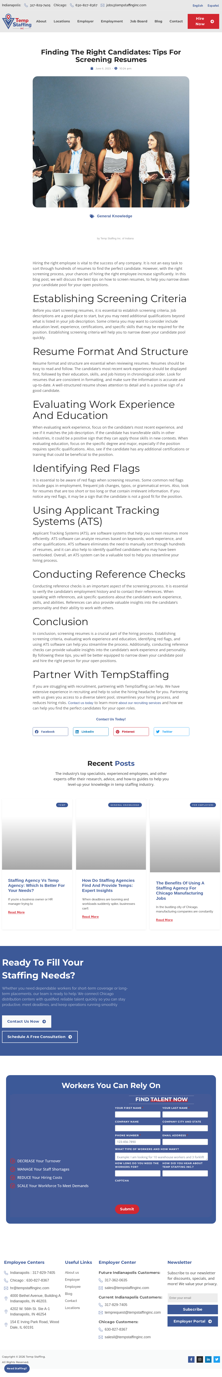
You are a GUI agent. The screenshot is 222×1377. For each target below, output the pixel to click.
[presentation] (145, 1192)
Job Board (138, 21)
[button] (50, 732)
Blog (158, 21)
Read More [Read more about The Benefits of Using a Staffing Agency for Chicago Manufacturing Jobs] (164, 920)
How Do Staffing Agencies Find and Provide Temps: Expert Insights (108, 885)
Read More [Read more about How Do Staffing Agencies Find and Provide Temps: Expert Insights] (90, 917)
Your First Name (129, 1108)
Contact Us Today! (111, 719)
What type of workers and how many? (147, 1149)
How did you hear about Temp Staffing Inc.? (182, 1165)
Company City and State (181, 1121)
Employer (85, 21)
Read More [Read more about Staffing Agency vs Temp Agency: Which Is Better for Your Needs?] (16, 912)
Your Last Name (176, 1108)
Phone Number (128, 1135)
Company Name (127, 1121)
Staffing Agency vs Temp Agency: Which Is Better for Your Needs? (36, 885)
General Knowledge (114, 216)
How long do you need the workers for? (137, 1165)
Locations (62, 21)
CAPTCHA (122, 1180)
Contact (176, 21)
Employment (112, 21)
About (41, 21)
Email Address (175, 1135)
